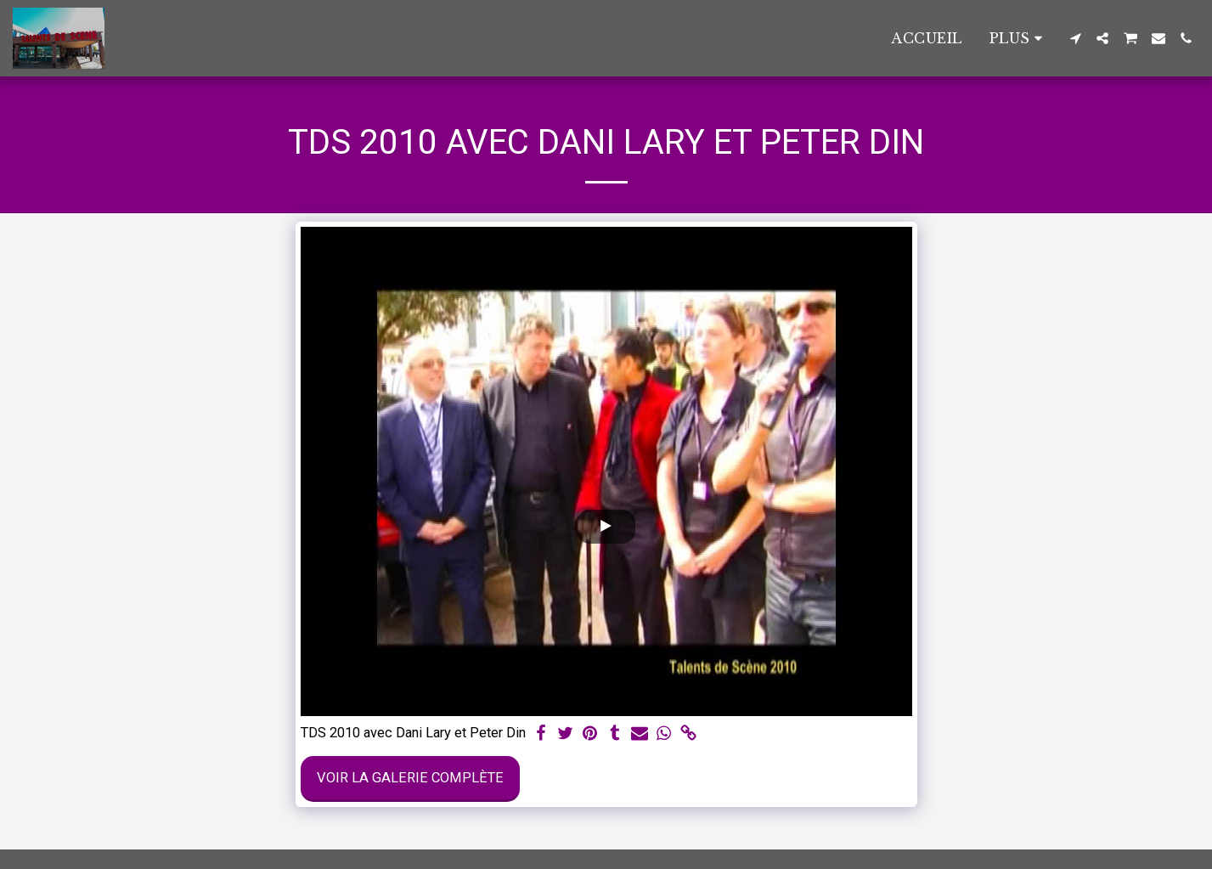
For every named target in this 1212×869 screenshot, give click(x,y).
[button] (1075, 38)
